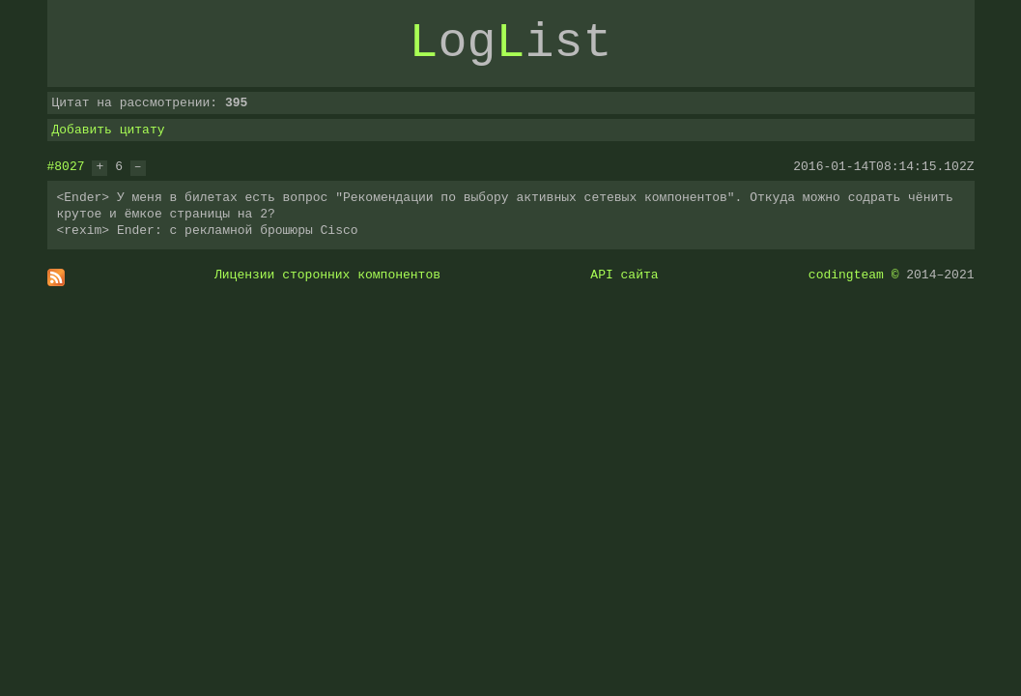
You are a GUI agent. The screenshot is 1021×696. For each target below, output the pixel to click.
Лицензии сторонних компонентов (327, 274)
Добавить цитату (108, 129)
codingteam (846, 274)
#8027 (66, 166)
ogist (511, 43)
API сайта (624, 274)
